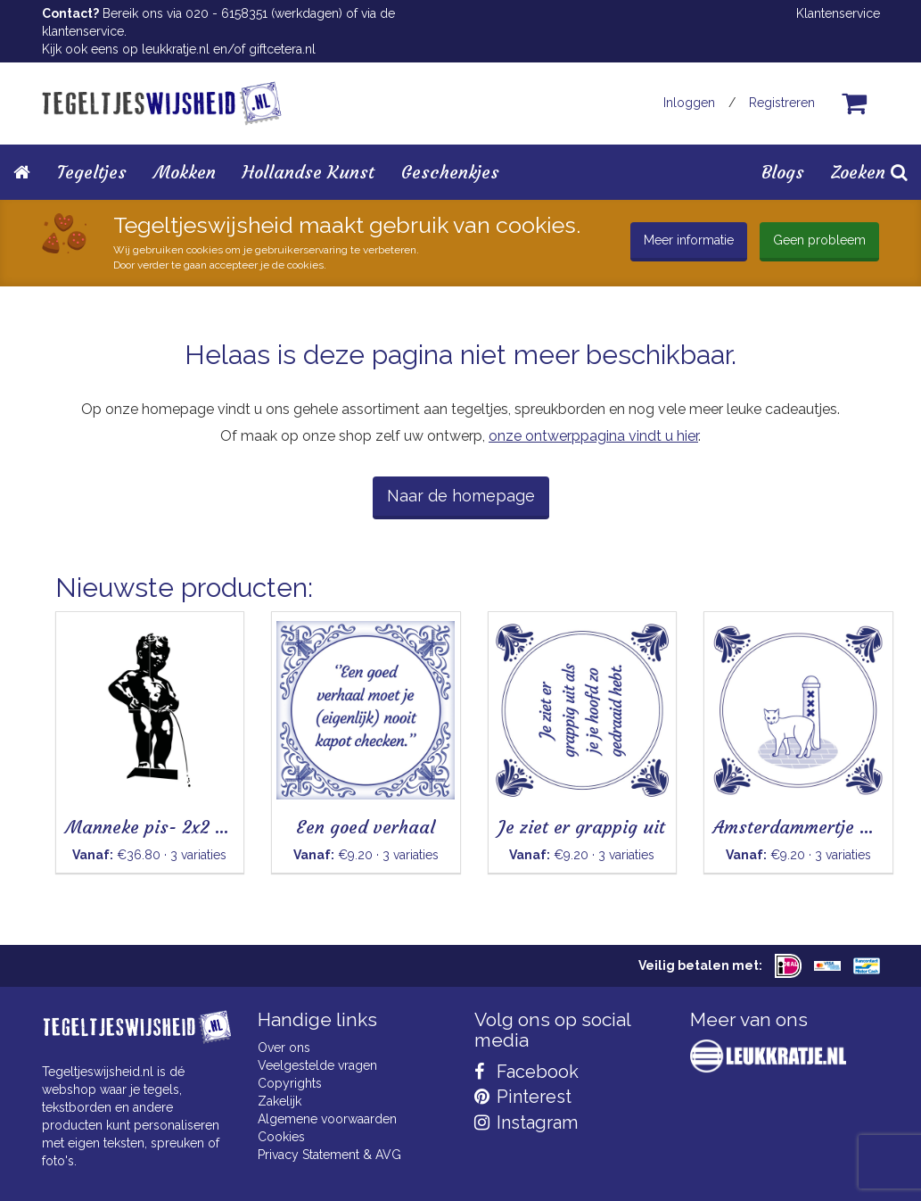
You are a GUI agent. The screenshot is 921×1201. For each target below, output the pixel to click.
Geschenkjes (450, 172)
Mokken (184, 172)
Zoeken (869, 172)
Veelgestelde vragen (317, 1065)
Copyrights (290, 1083)
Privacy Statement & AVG (329, 1154)
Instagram (526, 1122)
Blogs (782, 172)
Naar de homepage (461, 495)
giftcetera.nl (282, 49)
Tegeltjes (92, 172)
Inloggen (689, 102)
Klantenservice (838, 13)
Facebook (526, 1071)
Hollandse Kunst (308, 172)
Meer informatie (689, 240)
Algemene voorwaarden (327, 1119)
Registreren (782, 102)
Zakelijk (279, 1101)
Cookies (281, 1137)
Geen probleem (819, 240)
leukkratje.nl (176, 49)
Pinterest (523, 1096)
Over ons (284, 1047)
